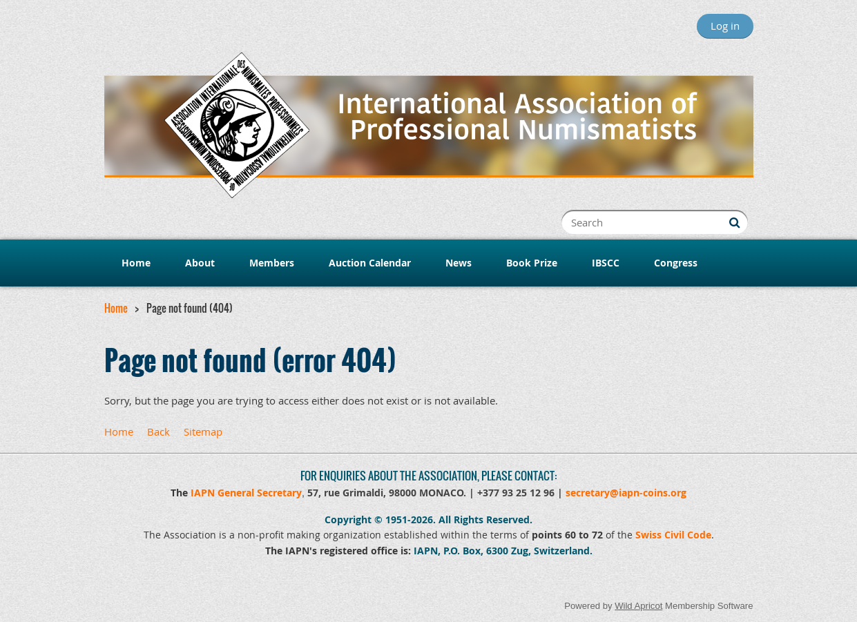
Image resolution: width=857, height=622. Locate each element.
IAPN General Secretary (246, 492)
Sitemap (203, 431)
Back (158, 431)
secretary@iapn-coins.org (626, 492)
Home (116, 307)
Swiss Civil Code (673, 534)
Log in (725, 25)
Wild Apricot (638, 606)
